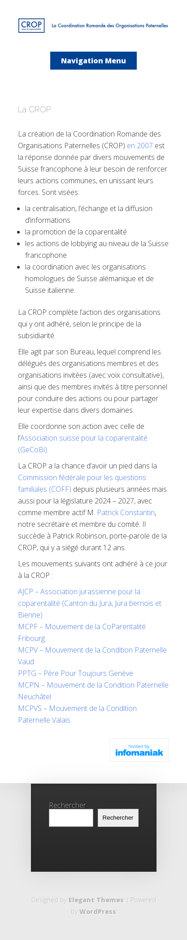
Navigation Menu (93, 61)
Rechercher (67, 805)
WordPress (97, 911)
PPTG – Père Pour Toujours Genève (75, 673)
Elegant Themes (96, 900)
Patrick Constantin (126, 512)
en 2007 (140, 145)
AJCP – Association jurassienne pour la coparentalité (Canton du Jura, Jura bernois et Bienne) (89, 603)
